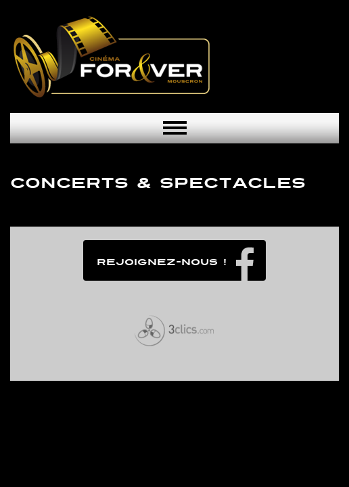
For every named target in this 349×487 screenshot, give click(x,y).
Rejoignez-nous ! (162, 262)
